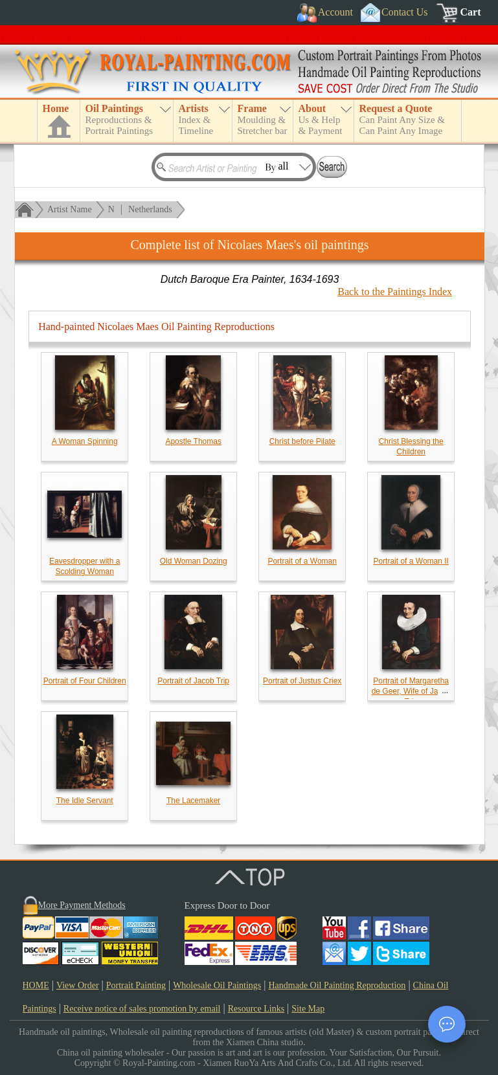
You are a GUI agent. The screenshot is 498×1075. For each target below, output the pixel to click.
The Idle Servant (84, 800)
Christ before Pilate (302, 441)
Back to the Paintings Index (394, 291)
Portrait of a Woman (302, 561)
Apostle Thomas (193, 441)
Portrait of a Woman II (411, 561)
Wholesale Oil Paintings (217, 985)
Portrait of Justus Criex (302, 680)
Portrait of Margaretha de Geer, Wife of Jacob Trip (411, 691)
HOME (36, 985)
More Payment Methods (82, 905)
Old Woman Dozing (193, 561)
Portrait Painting (136, 985)
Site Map (307, 1009)
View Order (77, 985)
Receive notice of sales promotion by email (142, 1009)
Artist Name (69, 209)
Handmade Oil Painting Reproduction (336, 985)
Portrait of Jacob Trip (193, 680)
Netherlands (150, 209)
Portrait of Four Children (84, 680)
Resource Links (256, 1009)
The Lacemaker (193, 800)
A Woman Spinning (85, 441)
